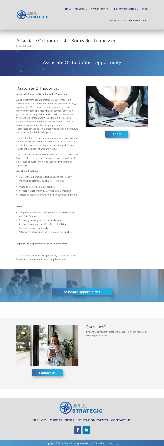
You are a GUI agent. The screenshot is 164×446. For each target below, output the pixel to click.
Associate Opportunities (82, 292)
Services (80, 9)
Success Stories (138, 20)
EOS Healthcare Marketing (105, 443)
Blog (145, 9)
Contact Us (116, 20)
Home (68, 9)
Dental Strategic (27, 46)
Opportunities (99, 9)
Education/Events (125, 9)
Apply (116, 134)
